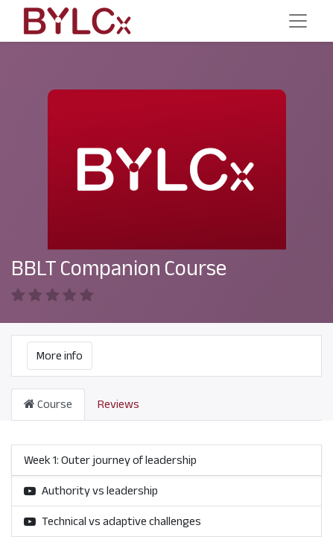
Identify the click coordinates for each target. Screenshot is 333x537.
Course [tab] (48, 404)
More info (60, 356)
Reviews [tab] (118, 404)
